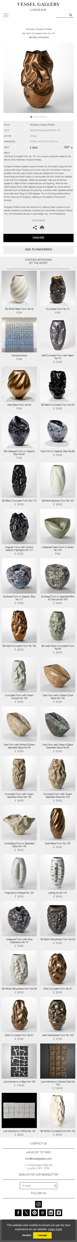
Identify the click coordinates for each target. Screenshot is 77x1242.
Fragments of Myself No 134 (19, 893)
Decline (26, 1235)
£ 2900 (57, 409)
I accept (42, 1235)
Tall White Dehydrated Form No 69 (19, 989)
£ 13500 (19, 1086)
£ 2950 (19, 603)
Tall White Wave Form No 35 (19, 309)
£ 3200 (19, 505)
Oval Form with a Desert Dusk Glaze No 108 (58, 697)
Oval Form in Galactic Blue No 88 (58, 451)
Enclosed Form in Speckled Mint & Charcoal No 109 (57, 598)
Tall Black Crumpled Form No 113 (19, 501)
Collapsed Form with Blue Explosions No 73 (19, 941)
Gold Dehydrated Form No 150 (58, 1035)
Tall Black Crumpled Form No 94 (57, 405)
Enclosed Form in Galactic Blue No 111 (19, 598)
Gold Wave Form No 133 (57, 844)
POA (19, 313)
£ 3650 (57, 505)
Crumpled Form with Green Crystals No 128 (19, 697)
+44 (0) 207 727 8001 (38, 1152)
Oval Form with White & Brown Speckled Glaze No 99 (19, 746)
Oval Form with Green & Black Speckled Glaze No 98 (57, 746)
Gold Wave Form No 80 (19, 405)
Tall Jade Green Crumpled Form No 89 (57, 647)
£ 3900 (57, 897)
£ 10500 (58, 1088)
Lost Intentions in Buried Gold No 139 (58, 1083)
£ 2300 (57, 362)
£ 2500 (57, 702)
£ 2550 (19, 554)
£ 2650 (57, 603)
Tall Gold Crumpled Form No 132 (19, 646)
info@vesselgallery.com (38, 1159)
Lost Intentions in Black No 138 (19, 1082)
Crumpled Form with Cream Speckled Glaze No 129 (57, 795)
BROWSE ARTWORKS (39, 38)
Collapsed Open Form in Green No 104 (58, 549)
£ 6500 (19, 1135)
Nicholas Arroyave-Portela (39, 29)
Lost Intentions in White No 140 (19, 1131)
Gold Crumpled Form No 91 (57, 989)
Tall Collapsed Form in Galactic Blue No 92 (19, 453)
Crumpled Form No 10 (58, 309)
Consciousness (19, 356)
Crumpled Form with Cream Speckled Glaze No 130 (19, 795)
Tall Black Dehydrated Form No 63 (57, 939)
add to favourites (38, 249)
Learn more (55, 1229)
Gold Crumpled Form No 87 (19, 1035)
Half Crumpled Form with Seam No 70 (58, 357)
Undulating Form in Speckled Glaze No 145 (19, 845)
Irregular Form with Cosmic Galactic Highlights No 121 (19, 549)
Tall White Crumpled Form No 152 (57, 1131)
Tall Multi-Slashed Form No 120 (58, 501)
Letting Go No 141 (57, 893)
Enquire (39, 237)
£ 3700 (57, 1039)
